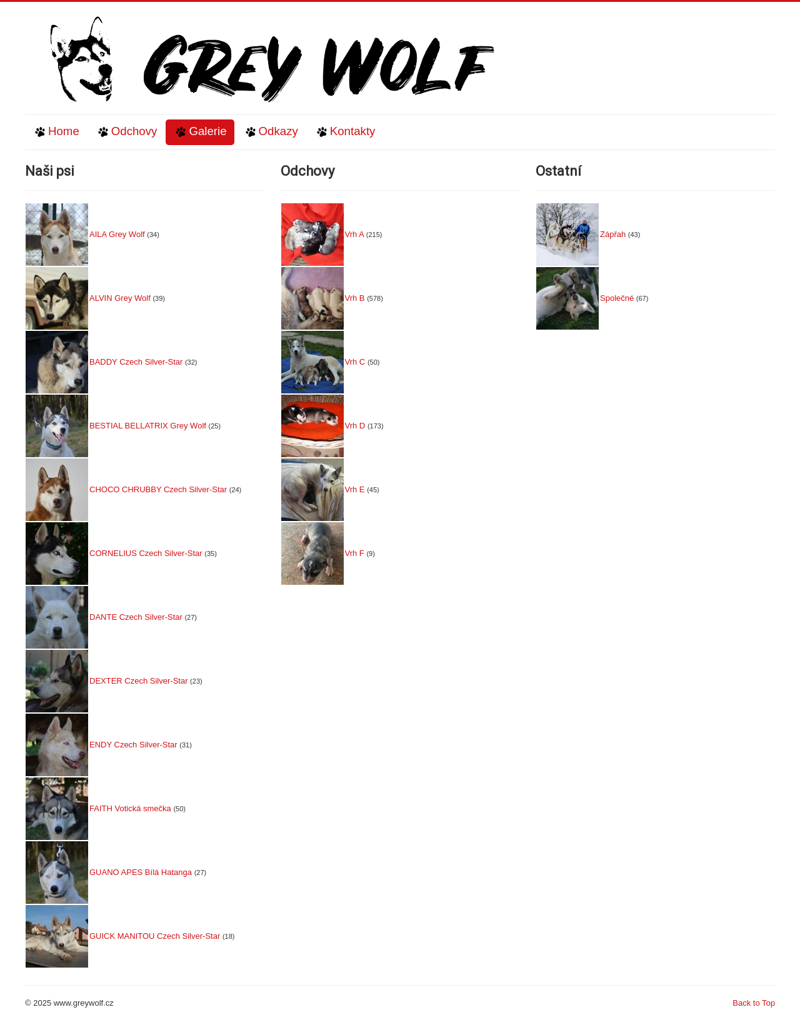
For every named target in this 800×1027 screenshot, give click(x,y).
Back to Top (753, 1003)
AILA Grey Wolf (117, 234)
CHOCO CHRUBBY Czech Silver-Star (158, 489)
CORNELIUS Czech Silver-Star (145, 553)
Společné (617, 298)
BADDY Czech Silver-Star (135, 362)
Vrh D (355, 425)
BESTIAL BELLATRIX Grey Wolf (147, 425)
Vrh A (354, 234)
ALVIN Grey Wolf (120, 298)
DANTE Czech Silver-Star (135, 617)
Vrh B (355, 298)
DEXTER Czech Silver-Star (138, 681)
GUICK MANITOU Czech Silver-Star (154, 936)
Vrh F (354, 553)
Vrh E (355, 489)
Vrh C (355, 362)
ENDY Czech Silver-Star (133, 744)
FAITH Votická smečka (130, 808)
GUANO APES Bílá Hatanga (140, 872)
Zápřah (613, 234)
